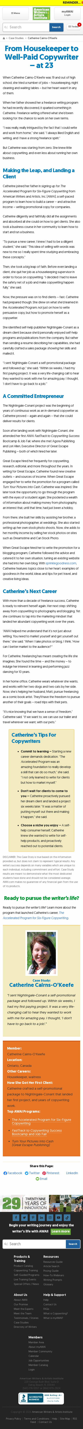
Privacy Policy (13, 1418)
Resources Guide (53, 1262)
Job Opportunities (39, 1360)
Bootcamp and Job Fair (37, 1132)
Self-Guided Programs (26, 1275)
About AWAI (20, 1300)
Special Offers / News (26, 1284)
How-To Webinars (53, 1275)
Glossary (48, 1284)
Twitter (34, 1173)
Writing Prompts (52, 1280)
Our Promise (21, 1304)
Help (46, 1300)
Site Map (65, 1418)
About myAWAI (37, 1347)
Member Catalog (38, 1365)
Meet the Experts (23, 1309)
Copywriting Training (26, 1270)
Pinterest (53, 1173)
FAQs (46, 1309)
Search (56, 27)
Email (43, 1179)
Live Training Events (25, 1279)
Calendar (34, 1356)
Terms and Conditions (36, 1418)
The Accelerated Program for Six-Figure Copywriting (41, 1122)
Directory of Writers (25, 1327)
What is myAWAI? (53, 1318)
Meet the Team (23, 1313)
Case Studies (16, 38)
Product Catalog (23, 1266)
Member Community (40, 1351)
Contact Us (49, 1304)
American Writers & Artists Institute (52, 1412)
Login (32, 1369)
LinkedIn (72, 1173)
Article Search (51, 1266)
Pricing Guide (50, 1271)
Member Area (36, 1342)
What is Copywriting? (55, 1313)
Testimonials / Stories (26, 1318)
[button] (15, 13)
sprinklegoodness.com (61, 563)
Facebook (15, 1173)
